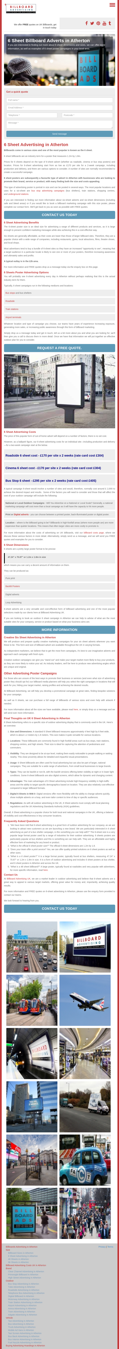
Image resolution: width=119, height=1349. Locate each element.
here (45, 870)
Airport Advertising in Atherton (22, 1305)
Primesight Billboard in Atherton (23, 1274)
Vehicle (9, 1318)
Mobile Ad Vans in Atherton (21, 1330)
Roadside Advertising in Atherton (23, 1290)
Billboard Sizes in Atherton (20, 1253)
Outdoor (10, 1281)
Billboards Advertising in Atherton (22, 1247)
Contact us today (59, 215)
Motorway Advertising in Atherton (24, 1299)
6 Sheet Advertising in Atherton (23, 1256)
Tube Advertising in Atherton (21, 1287)
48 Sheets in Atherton (18, 1259)
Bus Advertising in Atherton (21, 1324)
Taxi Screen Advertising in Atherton (25, 1333)
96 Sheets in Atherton (18, 1262)
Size (8, 1250)
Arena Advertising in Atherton (22, 1308)
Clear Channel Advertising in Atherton (26, 1271)
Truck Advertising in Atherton (22, 1327)
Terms (110, 1247)
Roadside (10, 301)
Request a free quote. (59, 348)
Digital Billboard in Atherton (21, 1296)
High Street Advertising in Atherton (24, 1277)
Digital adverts (21, 514)
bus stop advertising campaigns (47, 190)
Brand (9, 1268)
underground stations (18, 194)
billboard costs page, (94, 532)
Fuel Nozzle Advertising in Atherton (25, 1342)
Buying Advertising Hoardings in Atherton (25, 1345)
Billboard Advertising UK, (19, 878)
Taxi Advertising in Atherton (21, 1321)
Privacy (102, 1247)
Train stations (12, 309)
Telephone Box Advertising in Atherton (26, 1293)
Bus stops (10, 293)
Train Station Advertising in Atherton (25, 1302)
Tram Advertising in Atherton (21, 1311)
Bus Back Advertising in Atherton (23, 1336)
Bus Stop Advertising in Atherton (23, 1284)
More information (59, 630)
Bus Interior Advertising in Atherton (24, 1339)
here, (76, 709)
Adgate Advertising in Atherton (22, 1314)
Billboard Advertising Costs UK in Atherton (26, 1265)
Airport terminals (13, 317)
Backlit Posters (13, 586)
